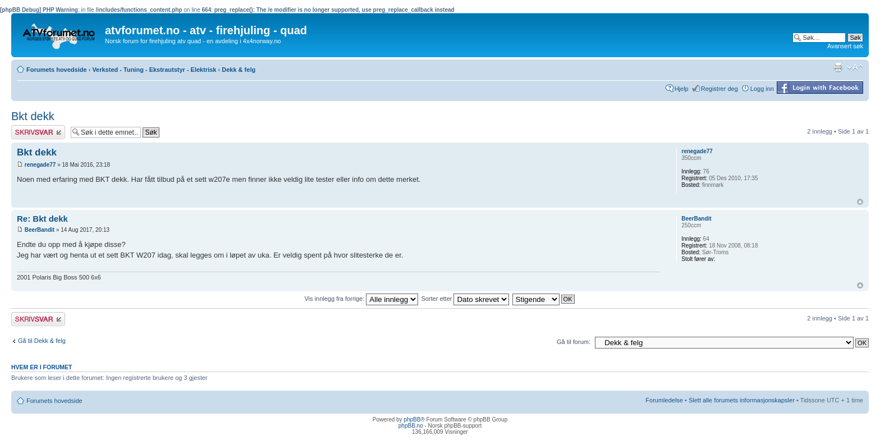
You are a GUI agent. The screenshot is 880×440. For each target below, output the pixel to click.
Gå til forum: (573, 341)
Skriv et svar (38, 132)
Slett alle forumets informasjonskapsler (742, 400)
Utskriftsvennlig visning (838, 67)
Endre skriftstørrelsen (855, 67)
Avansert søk (845, 46)
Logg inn (762, 88)
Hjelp (682, 88)
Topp (860, 202)
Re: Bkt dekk (42, 218)
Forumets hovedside (56, 69)
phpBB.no (410, 426)
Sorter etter (465, 298)
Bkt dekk (32, 116)
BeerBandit (39, 230)
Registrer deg (719, 88)
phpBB (412, 419)
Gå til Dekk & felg (42, 340)
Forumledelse (664, 400)
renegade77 (40, 165)
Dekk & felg (238, 69)
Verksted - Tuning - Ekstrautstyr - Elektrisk (154, 69)
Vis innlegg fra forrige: (361, 298)
